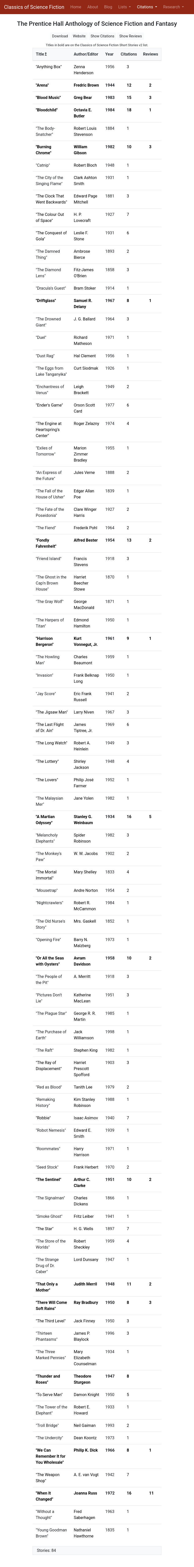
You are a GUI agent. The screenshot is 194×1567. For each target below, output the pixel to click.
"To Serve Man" (49, 1394)
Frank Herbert (86, 1167)
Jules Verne (84, 472)
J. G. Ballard (84, 319)
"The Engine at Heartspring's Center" (49, 429)
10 (129, 146)
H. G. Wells (83, 1228)
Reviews (150, 54)
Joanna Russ (85, 1493)
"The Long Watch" (51, 743)
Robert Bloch (85, 165)
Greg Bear (83, 97)
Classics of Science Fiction (34, 7)
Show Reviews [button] (130, 36)
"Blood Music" (48, 97)
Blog (108, 7)
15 (129, 97)
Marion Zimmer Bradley (81, 454)
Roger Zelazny (86, 423)
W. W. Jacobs (86, 853)
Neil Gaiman (85, 1425)
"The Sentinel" (48, 1179)
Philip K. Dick (86, 1450)
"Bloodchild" (47, 110)
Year (109, 54)
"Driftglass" (46, 300)
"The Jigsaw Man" (52, 712)
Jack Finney (84, 1321)
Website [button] (79, 36)
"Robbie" (43, 1118)
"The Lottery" (47, 761)
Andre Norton (86, 890)
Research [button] (172, 7)
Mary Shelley (85, 872)
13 (129, 540)
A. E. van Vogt (86, 1474)
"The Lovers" (47, 779)
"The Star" (45, 1228)
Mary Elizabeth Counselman (85, 1357)
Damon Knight (86, 1394)
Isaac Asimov (86, 1118)
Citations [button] (145, 7)
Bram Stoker (85, 288)
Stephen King (86, 1050)
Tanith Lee (83, 1087)
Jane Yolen (83, 798)
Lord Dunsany (86, 1259)
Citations (129, 54)
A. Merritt (82, 976)
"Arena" (42, 85)
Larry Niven (84, 712)
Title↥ (41, 54)
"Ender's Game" (49, 405)
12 (129, 85)
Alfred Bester (86, 540)
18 (129, 110)
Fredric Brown (86, 85)
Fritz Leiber (84, 1216)
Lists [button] (123, 7)
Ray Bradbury (86, 1302)
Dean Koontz (85, 1437)
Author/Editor (86, 54)
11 (129, 1284)
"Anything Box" (49, 66)
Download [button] (60, 36)
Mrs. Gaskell (85, 921)
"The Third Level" (51, 1321)
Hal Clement (85, 355)
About (92, 7)
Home (76, 6)
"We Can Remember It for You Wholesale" (50, 1456)
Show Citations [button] (102, 36)
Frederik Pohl (85, 527)
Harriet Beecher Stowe (81, 583)
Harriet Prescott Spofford (81, 1068)
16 (129, 816)
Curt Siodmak (86, 368)
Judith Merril (85, 1284)
